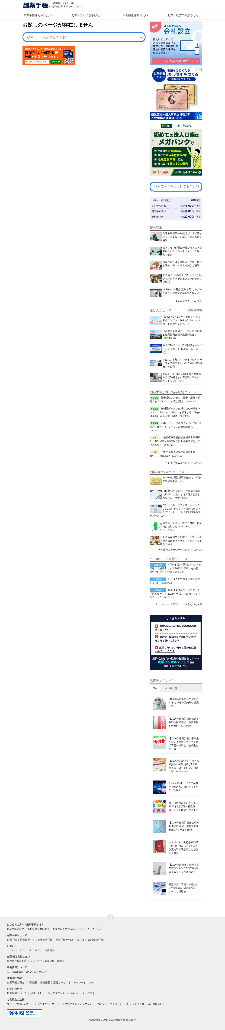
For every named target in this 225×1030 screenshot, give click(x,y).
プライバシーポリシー (49, 1003)
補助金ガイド (27, 939)
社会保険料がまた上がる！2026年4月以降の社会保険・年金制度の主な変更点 (183, 806)
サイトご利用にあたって (20, 1003)
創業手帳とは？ (15, 929)
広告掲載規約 (154, 1003)
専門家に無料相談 (17, 961)
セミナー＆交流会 (44, 950)
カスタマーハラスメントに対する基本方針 (121, 1003)
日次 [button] (155, 688)
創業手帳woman (64, 939)
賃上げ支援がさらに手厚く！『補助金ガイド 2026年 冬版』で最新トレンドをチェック (175, 593)
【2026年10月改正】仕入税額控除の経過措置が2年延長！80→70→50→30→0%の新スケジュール (184, 766)
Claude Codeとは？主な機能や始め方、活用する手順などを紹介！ (183, 787)
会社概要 (45, 982)
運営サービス (60, 982)
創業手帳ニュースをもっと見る (185, 462)
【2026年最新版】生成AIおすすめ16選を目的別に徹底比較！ (184, 702)
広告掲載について (17, 993)
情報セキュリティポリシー (79, 1003)
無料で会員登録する (38, 929)
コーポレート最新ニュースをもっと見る (180, 604)
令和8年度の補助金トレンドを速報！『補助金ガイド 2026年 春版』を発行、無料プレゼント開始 (175, 568)
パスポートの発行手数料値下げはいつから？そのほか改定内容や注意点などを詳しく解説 (183, 847)
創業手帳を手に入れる (65, 929)
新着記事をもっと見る (190, 301)
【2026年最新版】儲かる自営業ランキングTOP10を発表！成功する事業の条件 (184, 868)
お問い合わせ (37, 993)
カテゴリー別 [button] (170, 688)
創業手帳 (12, 939)
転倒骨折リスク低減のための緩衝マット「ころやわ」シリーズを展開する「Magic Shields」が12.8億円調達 (175, 412)
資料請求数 (157, 216)
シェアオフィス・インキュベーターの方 (70, 993)
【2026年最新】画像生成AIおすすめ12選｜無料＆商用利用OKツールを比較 (184, 826)
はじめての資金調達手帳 (90, 939)
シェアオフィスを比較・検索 (46, 961)
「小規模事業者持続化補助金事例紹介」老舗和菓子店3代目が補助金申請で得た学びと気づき (175, 441)
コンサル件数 (158, 205)
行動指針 (32, 982)
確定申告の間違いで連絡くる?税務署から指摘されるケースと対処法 (183, 888)
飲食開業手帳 (45, 939)
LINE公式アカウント (37, 971)
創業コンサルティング (173, 662)
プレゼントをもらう (91, 929)
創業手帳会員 (158, 211)
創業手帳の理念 (15, 982)
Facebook (17, 971)
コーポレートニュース (19, 950)
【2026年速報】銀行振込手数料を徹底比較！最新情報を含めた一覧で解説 (184, 722)
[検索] (141, 37)
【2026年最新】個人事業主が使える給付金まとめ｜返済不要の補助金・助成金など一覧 (184, 743)
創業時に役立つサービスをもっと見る (181, 549)
